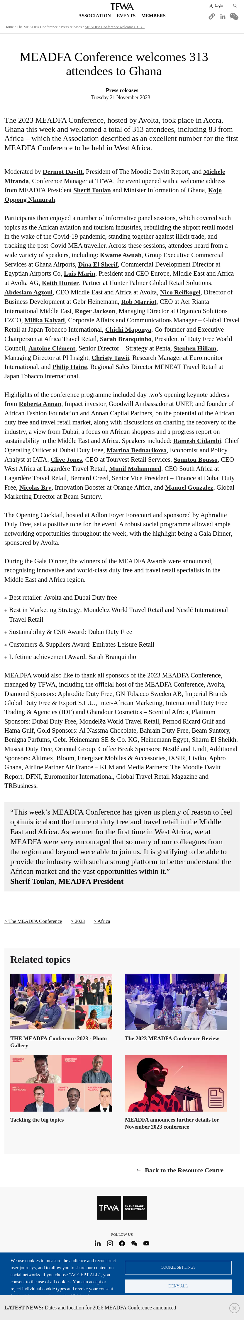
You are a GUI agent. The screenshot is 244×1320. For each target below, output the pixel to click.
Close (234, 1308)
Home (9, 27)
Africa (103, 921)
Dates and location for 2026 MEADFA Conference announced (90, 1308)
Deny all (178, 1286)
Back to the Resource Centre (184, 1170)
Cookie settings (178, 1267)
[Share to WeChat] (234, 16)
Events (126, 15)
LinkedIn (97, 1243)
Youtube (146, 1243)
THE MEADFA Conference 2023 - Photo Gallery (58, 1041)
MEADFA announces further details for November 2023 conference (172, 1123)
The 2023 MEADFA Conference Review (172, 1038)
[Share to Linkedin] (222, 16)
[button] (211, 16)
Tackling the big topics (37, 1120)
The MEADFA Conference (37, 27)
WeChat (134, 1243)
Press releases (71, 27)
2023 (80, 921)
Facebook (122, 1243)
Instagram (109, 1243)
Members (153, 15)
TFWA (122, 6)
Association (94, 15)
